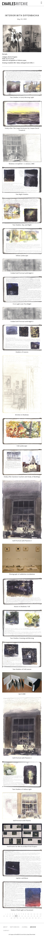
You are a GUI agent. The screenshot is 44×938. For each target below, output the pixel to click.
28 (11, 918)
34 (29, 918)
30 (17, 918)
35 (32, 918)
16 (7, 916)
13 (37, 914)
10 (28, 914)
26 (37, 916)
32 (23, 918)
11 (31, 914)
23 (28, 916)
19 (16, 916)
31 (20, 918)
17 (10, 916)
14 (40, 914)
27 (40, 916)
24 (31, 916)
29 (14, 918)
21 (22, 916)
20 (19, 916)
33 (26, 918)
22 (25, 916)
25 (34, 916)
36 (35, 918)
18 (13, 916)
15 (4, 916)
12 (34, 914)
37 (39, 918)
